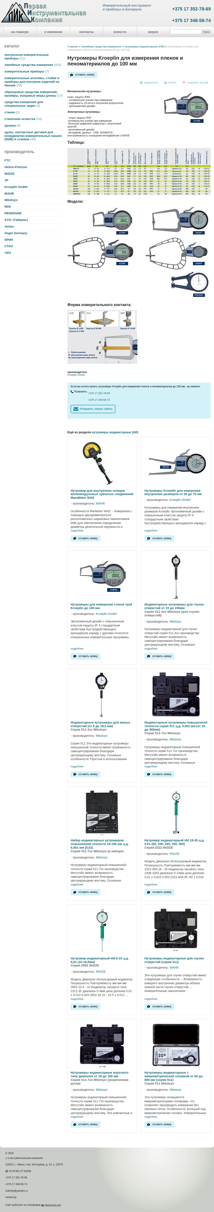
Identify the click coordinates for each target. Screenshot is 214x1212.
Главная (72, 46)
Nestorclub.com (53, 1205)
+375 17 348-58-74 (191, 20)
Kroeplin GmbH (15, 187)
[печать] (170, 83)
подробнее (77, 530)
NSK (7, 206)
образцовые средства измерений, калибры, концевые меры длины (33, 93)
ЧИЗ (7, 253)
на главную (20, 32)
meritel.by (10, 1197)
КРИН (8, 239)
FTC (7, 160)
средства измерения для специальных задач (23, 103)
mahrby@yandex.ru (16, 1190)
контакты (86, 32)
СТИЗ (8, 246)
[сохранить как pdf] (195, 83)
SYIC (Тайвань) (16, 220)
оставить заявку (84, 74)
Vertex (9, 226)
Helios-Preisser (15, 167)
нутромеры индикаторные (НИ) (144, 46)
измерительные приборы (26, 71)
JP (6, 180)
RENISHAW (12, 213)
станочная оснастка (23, 119)
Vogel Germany (15, 233)
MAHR (9, 193)
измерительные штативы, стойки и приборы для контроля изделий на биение (31, 81)
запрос (153, 32)
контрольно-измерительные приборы (26, 56)
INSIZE (9, 173)
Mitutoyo (11, 200)
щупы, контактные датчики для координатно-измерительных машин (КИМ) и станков (33, 135)
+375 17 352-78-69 (191, 9)
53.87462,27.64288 (20, 1171)
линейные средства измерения (32, 65)
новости (119, 32)
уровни (12, 125)
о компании (53, 32)
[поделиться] (149, 83)
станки (12, 112)
